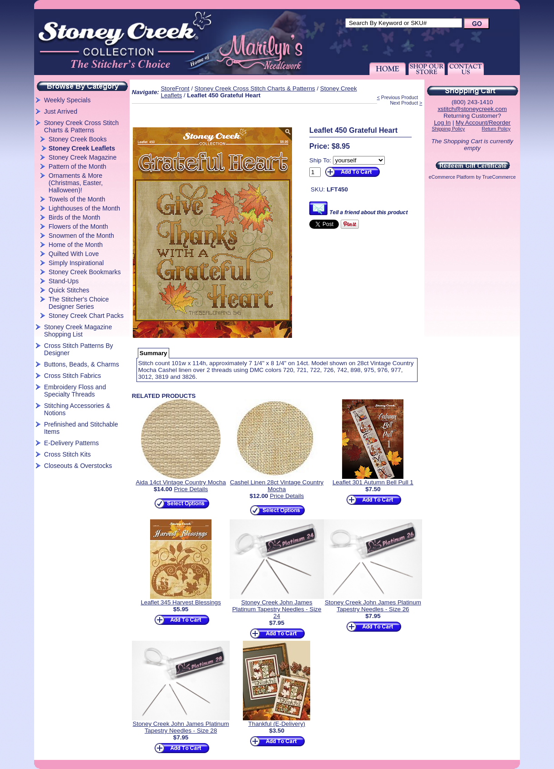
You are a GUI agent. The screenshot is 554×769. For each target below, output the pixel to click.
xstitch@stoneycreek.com (472, 109)
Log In (442, 122)
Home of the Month (76, 244)
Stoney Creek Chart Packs (86, 315)
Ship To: (320, 160)
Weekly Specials (67, 100)
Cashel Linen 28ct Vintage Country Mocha (277, 486)
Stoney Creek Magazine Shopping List (78, 330)
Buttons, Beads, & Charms (81, 364)
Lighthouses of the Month (84, 208)
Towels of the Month (77, 199)
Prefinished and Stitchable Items (81, 428)
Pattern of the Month (77, 166)
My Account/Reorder (483, 122)
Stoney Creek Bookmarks (85, 272)
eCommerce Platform (452, 177)
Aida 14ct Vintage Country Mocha (181, 482)
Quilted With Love (74, 253)
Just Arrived (60, 111)
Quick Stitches (69, 290)
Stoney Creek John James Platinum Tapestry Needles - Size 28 (181, 727)
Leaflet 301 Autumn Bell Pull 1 (372, 482)
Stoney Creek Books (78, 139)
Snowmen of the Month (81, 235)
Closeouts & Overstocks (78, 465)
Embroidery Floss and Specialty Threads (75, 390)
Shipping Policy (448, 128)
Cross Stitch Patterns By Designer (78, 349)
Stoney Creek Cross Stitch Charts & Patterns (81, 126)
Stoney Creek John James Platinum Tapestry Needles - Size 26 (373, 606)
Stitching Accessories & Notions (77, 409)
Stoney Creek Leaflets (82, 148)
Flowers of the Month (78, 226)
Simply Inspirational (76, 262)
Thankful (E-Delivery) (276, 723)
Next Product (404, 103)
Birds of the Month (75, 217)
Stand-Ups (64, 281)
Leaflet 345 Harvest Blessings (181, 602)
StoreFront (175, 88)
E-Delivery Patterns (71, 443)
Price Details (191, 489)
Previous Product (399, 97)
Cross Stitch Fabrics (72, 375)
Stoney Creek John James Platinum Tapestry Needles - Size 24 (276, 609)
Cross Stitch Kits (67, 454)
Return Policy (496, 128)
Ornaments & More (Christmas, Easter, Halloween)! (76, 183)
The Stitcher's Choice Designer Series (79, 303)
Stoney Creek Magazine (82, 157)
